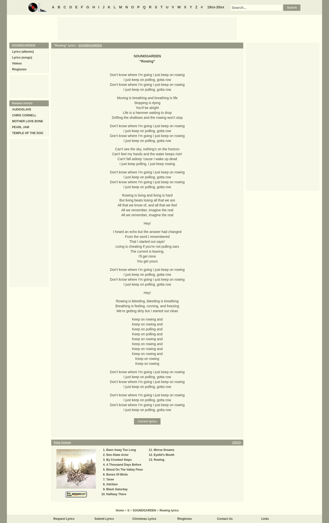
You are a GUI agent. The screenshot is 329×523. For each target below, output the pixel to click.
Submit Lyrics (104, 519)
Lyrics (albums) (23, 51)
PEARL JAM (20, 127)
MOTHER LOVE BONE (27, 121)
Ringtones (19, 69)
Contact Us (224, 519)
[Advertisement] (147, 28)
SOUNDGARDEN (90, 45)
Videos (17, 63)
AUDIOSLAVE (21, 109)
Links (265, 519)
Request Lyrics (64, 519)
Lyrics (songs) (22, 57)
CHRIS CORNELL (24, 115)
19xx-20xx (215, 7)
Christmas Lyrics (144, 519)
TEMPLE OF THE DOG (27, 133)
